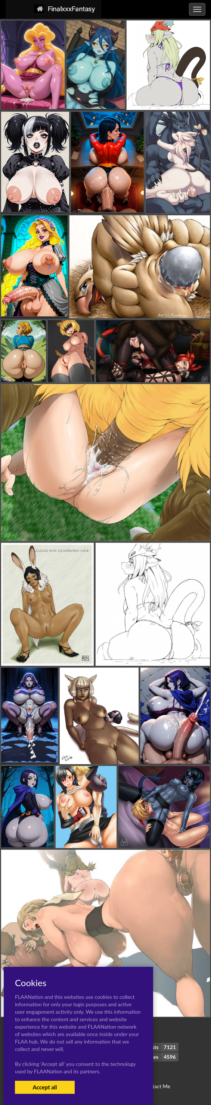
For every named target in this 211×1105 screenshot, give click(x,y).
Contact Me (156, 1086)
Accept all (44, 1087)
